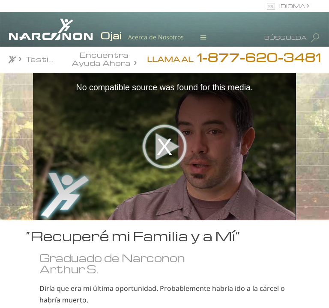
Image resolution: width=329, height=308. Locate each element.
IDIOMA (293, 5)
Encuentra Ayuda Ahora (101, 58)
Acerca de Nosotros (156, 37)
